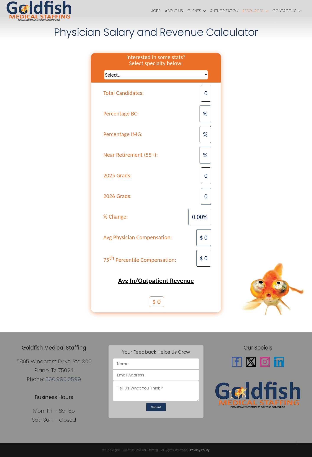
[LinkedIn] (279, 362)
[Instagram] (265, 362)
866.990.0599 (63, 379)
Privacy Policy (200, 450)
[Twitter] (251, 362)
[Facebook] (237, 362)
